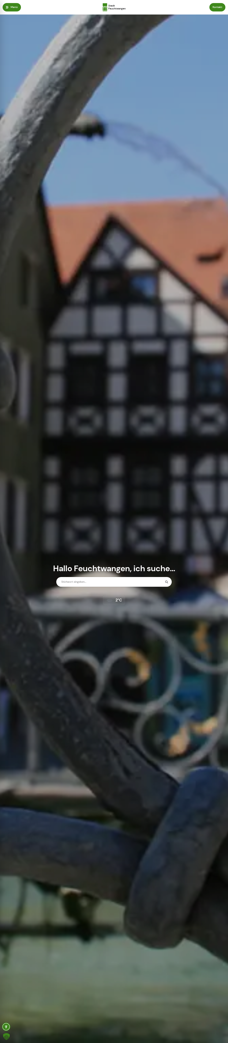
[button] (6, 1036)
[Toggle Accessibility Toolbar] (6, 1027)
